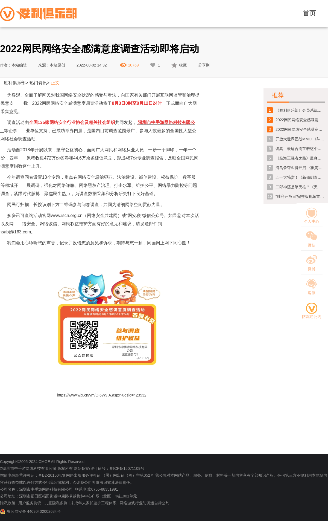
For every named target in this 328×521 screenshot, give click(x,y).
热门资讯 (38, 82)
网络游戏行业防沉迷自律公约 (144, 503)
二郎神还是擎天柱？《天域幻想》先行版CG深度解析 (300, 187)
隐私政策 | (8, 503)
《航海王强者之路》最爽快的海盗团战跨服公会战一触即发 (300, 158)
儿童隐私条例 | (57, 503)
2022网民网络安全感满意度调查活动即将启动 (300, 129)
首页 (309, 13)
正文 (55, 82)
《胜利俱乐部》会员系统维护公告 (300, 110)
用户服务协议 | (30, 503)
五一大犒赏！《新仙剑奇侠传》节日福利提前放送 (300, 177)
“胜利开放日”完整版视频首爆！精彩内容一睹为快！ (300, 196)
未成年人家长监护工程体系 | (95, 503)
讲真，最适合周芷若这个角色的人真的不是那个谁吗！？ (300, 148)
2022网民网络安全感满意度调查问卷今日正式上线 (300, 120)
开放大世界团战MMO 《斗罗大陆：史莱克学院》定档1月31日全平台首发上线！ (300, 139)
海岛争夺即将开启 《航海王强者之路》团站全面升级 (300, 168)
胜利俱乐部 (15, 82)
